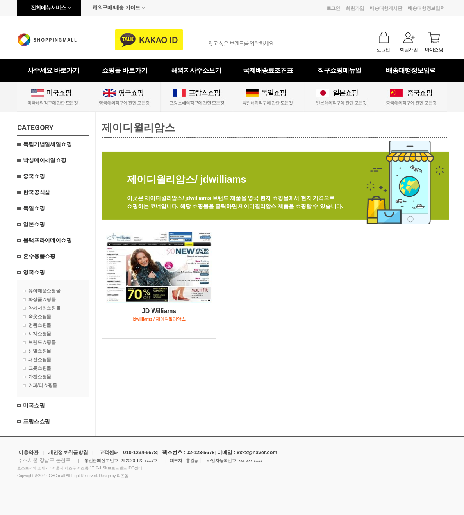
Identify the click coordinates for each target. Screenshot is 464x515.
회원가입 (355, 8)
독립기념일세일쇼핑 (47, 144)
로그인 (334, 8)
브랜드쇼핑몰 (42, 342)
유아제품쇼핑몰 (44, 291)
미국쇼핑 (34, 405)
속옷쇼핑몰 (39, 316)
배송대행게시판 (386, 8)
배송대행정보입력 (426, 8)
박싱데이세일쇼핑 (44, 160)
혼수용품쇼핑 (39, 256)
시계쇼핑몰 (39, 334)
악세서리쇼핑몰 (44, 308)
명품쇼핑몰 (39, 325)
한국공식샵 (36, 192)
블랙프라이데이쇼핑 (47, 240)
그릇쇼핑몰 (39, 368)
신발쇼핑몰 (39, 351)
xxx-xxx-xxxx (250, 460)
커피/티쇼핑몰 (42, 385)
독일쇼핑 (34, 208)
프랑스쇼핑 (36, 421)
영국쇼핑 (34, 272)
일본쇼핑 (34, 224)
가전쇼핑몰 (39, 377)
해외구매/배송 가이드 (116, 8)
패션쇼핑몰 (39, 359)
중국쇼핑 (34, 176)
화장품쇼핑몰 (42, 299)
